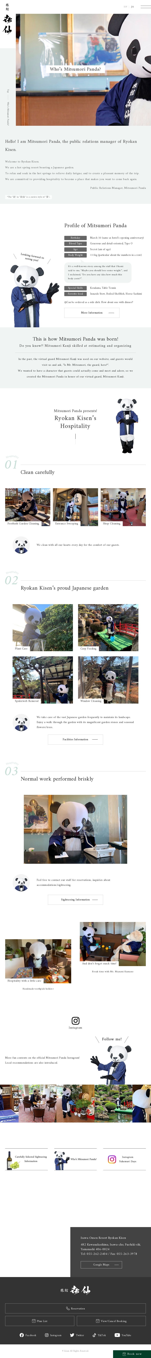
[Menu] (146, 7)
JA (132, 7)
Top (8, 91)
